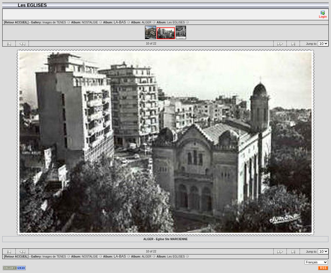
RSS (323, 268)
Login (323, 14)
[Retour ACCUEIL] (16, 22)
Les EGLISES (178, 22)
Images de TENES (56, 22)
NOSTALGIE (92, 22)
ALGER (149, 22)
